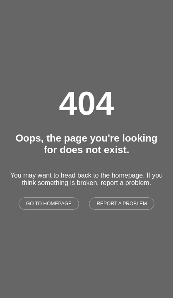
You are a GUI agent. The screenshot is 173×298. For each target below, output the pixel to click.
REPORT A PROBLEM (121, 204)
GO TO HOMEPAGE (49, 204)
